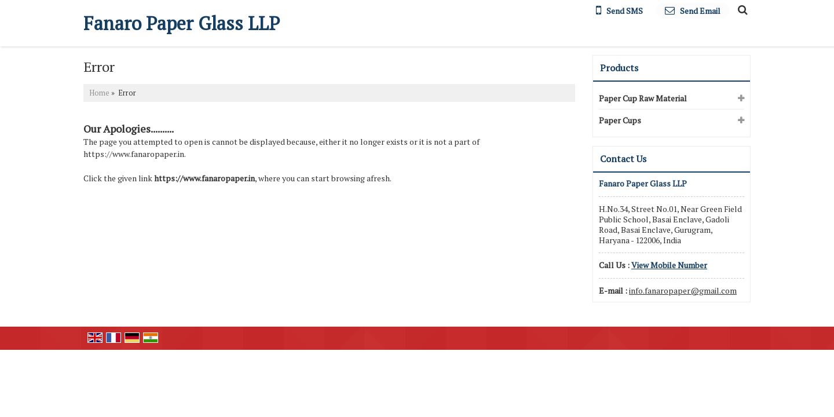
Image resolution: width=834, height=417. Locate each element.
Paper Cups (620, 120)
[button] (669, 264)
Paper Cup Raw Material (643, 98)
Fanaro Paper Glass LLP (181, 23)
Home (99, 93)
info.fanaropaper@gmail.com (683, 290)
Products (619, 67)
